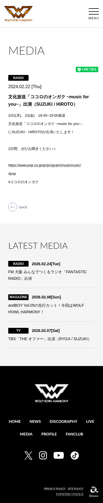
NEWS (35, 421)
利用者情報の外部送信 (69, 494)
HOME (15, 421)
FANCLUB (74, 434)
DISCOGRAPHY (63, 421)
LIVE (90, 421)
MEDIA (26, 434)
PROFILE (49, 434)
